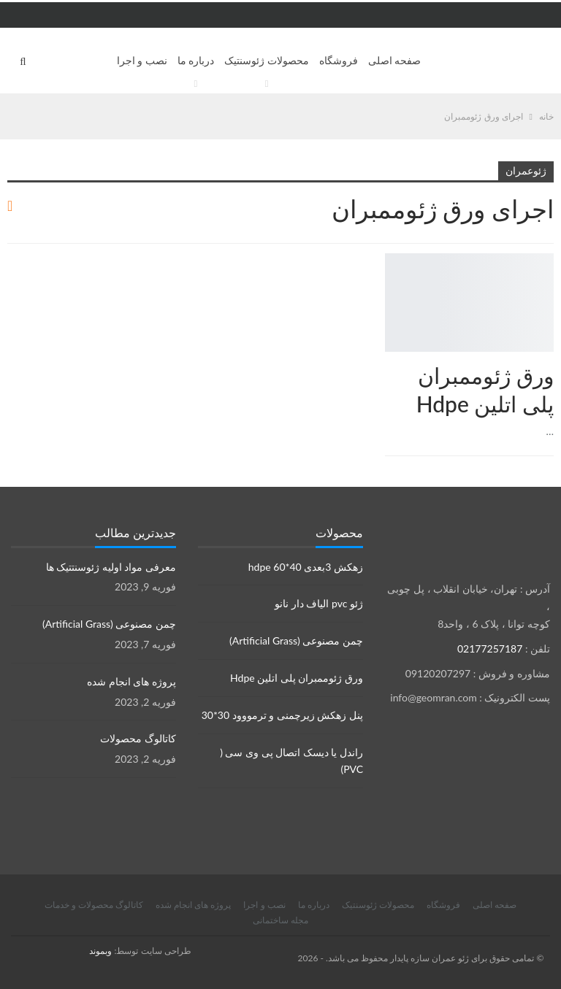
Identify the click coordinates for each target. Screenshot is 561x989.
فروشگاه (338, 60)
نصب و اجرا (142, 60)
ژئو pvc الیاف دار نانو (319, 603)
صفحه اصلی (394, 60)
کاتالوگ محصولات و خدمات (94, 904)
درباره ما (196, 60)
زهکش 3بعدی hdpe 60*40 (305, 567)
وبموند (100, 950)
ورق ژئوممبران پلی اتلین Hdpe (296, 677)
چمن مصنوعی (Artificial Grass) (296, 640)
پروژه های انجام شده (131, 681)
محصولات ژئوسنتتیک (548, 254)
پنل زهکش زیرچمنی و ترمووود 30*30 (282, 715)
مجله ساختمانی (280, 920)
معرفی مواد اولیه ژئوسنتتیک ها (111, 567)
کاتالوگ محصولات (138, 738)
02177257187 (489, 648)
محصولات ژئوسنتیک (266, 60)
